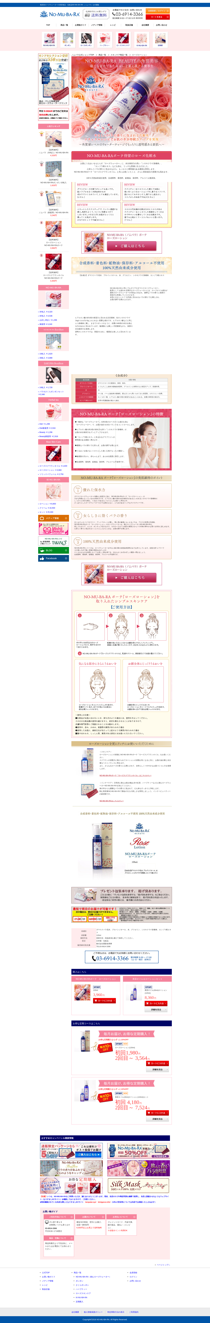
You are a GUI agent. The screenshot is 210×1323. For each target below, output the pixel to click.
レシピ (113, 25)
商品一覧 (64, 25)
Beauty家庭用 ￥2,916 (49, 436)
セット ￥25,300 (46, 512)
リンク (53, 142)
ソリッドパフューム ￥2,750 (51, 474)
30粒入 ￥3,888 (46, 358)
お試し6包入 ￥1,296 (48, 320)
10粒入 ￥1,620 (46, 354)
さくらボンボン (82, 1285)
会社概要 (145, 25)
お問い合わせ (161, 25)
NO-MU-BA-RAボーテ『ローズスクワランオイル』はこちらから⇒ (125, 775)
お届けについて (88, 1217)
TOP (48, 25)
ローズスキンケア (83, 1293)
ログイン (133, 1277)
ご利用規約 (133, 1312)
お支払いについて (120, 1217)
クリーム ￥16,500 (47, 508)
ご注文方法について (57, 1217)
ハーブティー (81, 1289)
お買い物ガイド (48, 1277)
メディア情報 (96, 25)
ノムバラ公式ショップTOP (82, 55)
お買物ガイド (80, 25)
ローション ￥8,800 (48, 504)
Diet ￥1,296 (45, 424)
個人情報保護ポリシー (93, 1312)
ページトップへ (163, 1265)
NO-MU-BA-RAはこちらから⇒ (111, 801)
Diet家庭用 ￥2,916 (48, 428)
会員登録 (133, 1273)
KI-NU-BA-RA (81, 1297)
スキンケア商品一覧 (119, 55)
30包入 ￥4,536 (46, 316)
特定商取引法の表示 (115, 1312)
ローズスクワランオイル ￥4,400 (53, 466)
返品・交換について (57, 1238)
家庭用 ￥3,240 (46, 324)
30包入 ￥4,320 (46, 312)
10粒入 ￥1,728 (46, 387)
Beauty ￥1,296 (46, 432)
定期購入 (79, 1302)
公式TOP (46, 1273)
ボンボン (79, 1281)
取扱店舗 (129, 25)
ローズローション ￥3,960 (51, 470)
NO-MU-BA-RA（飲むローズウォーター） (93, 1277)
